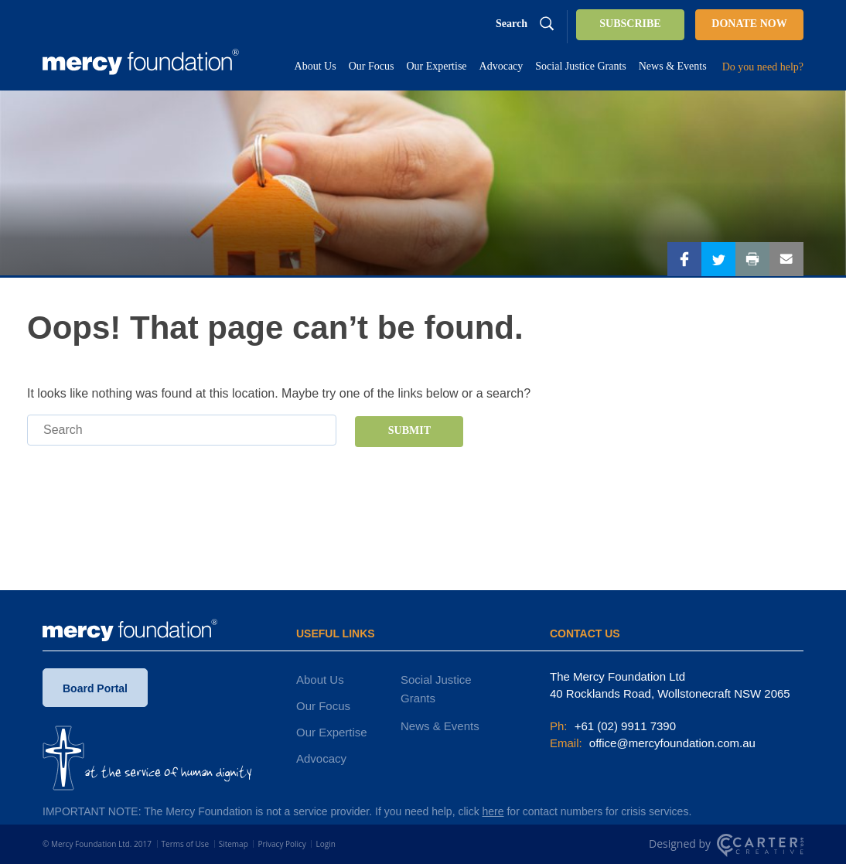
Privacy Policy (281, 843)
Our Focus (323, 705)
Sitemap (233, 843)
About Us (320, 679)
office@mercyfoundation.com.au (671, 743)
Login (325, 843)
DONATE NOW (748, 23)
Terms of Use (185, 843)
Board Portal (95, 688)
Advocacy (321, 758)
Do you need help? (762, 67)
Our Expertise (331, 732)
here (493, 811)
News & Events (440, 726)
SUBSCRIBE (629, 23)
